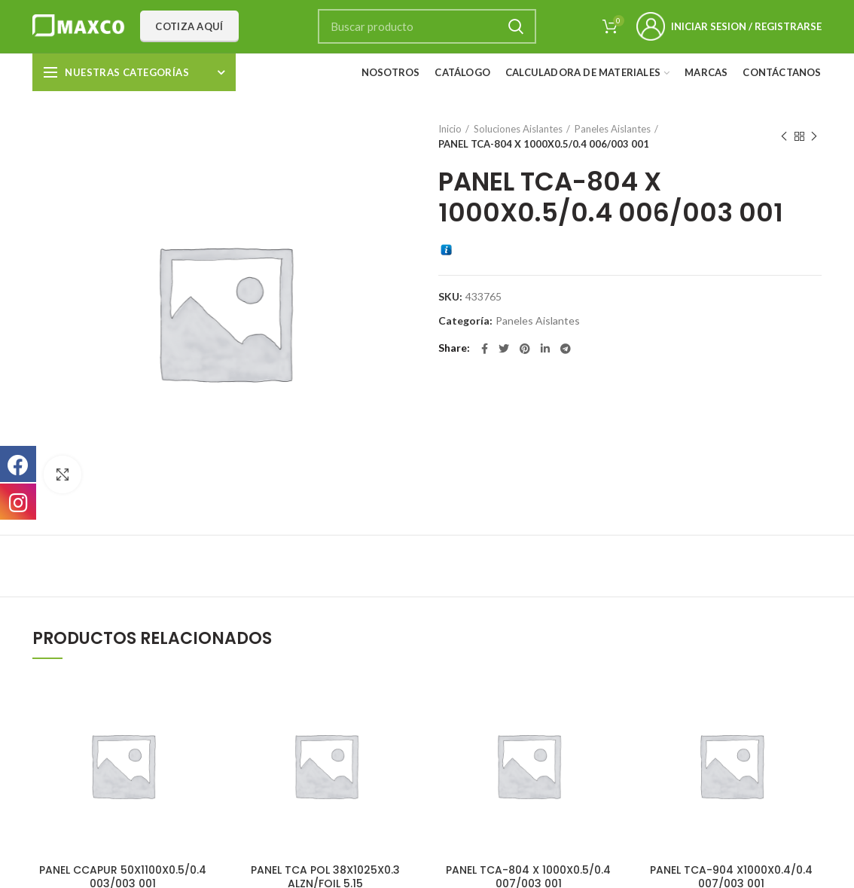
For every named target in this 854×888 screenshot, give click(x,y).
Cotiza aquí (189, 26)
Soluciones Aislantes (518, 129)
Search (516, 26)
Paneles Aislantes (613, 129)
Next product (814, 136)
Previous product (783, 136)
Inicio (450, 129)
